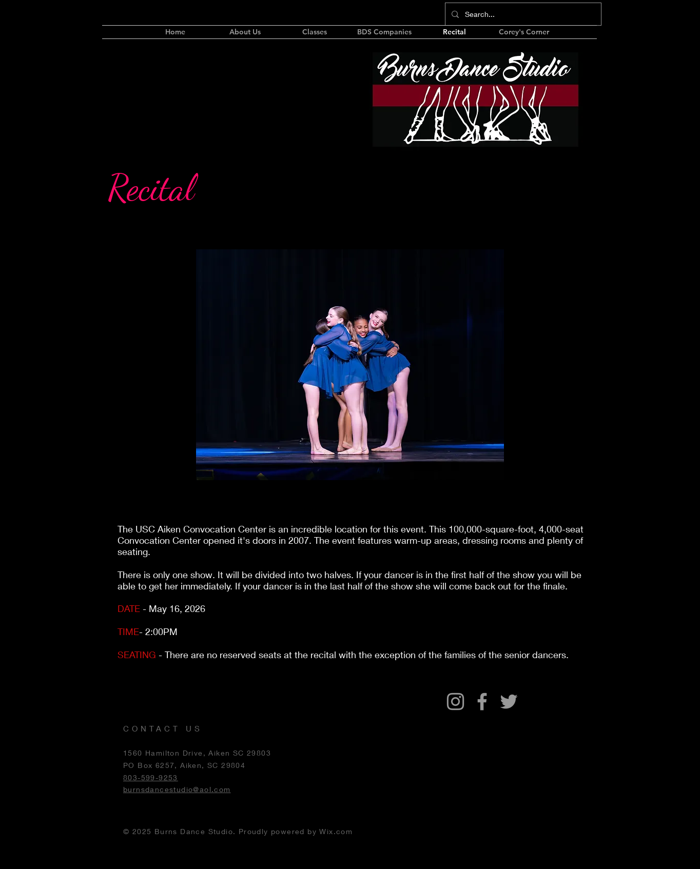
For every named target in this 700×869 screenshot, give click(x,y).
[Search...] (522, 14)
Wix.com (336, 831)
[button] (384, 32)
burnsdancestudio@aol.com (177, 789)
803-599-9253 (150, 777)
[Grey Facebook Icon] (482, 701)
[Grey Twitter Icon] (508, 701)
